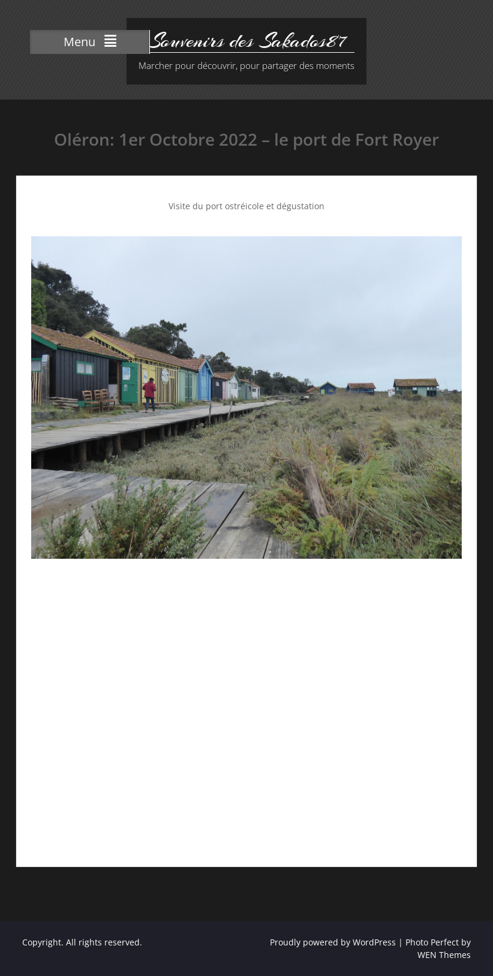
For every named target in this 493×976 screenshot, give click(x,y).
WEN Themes (444, 954)
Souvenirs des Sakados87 (246, 41)
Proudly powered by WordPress (333, 942)
